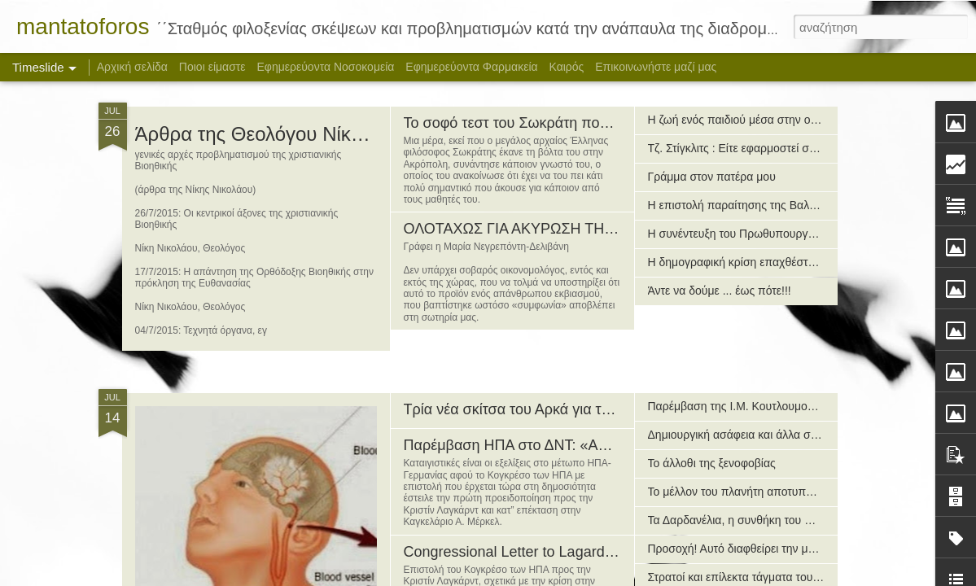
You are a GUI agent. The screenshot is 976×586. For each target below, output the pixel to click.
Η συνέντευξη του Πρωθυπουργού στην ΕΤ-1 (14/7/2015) (792, 233)
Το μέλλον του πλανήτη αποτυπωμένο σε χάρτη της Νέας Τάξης (807, 491)
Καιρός (566, 66)
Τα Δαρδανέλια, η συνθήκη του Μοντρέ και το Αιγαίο (778, 520)
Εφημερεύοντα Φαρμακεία (471, 66)
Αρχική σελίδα (132, 66)
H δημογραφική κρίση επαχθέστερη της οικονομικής (778, 262)
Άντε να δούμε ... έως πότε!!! (719, 290)
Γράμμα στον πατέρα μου (712, 176)
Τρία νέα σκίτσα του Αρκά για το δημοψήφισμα (554, 409)
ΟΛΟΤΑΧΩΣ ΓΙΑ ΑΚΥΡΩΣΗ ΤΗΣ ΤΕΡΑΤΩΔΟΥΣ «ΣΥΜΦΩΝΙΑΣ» (612, 229)
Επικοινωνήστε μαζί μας (655, 66)
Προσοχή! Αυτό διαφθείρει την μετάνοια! (748, 548)
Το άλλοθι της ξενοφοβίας (712, 463)
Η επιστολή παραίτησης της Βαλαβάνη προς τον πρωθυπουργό (808, 205)
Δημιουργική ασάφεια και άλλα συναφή (745, 434)
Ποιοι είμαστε (212, 66)
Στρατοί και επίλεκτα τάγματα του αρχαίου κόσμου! (774, 577)
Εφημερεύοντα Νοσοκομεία (325, 66)
